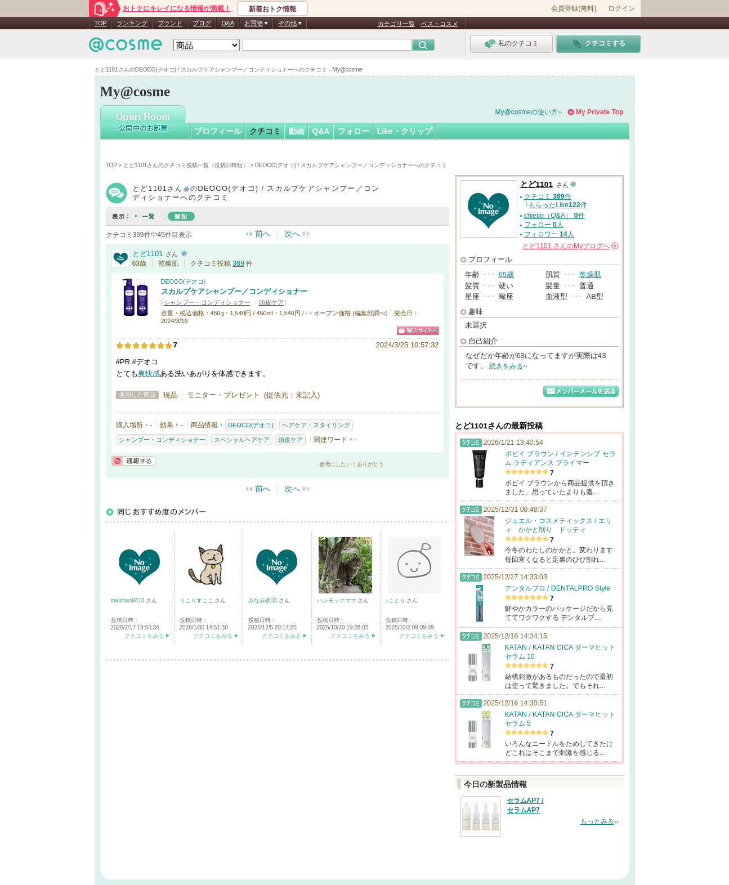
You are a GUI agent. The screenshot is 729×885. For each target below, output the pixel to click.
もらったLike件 (558, 205)
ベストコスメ (439, 23)
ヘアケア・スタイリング (316, 425)
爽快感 (149, 373)
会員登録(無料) (573, 8)
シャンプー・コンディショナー (207, 302)
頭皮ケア (271, 302)
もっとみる (597, 821)
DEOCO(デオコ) (183, 281)
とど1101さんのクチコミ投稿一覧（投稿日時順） (185, 165)
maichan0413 (128, 600)
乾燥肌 (590, 274)
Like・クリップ (404, 131)
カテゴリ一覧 (396, 23)
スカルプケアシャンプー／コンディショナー (234, 291)
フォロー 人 (543, 225)
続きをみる (506, 366)
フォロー (353, 131)
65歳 (506, 274)
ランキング (132, 23)
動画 (297, 131)
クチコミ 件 (547, 196)
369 (238, 263)
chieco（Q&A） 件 (554, 216)
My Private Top (599, 112)
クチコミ (265, 131)
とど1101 (147, 253)
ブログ (202, 23)
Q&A (227, 23)
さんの (570, 246)
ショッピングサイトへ (418, 331)
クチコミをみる (144, 636)
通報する (133, 461)
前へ (263, 233)
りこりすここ (197, 600)
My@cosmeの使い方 (526, 112)
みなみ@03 (263, 600)
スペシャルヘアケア (242, 439)
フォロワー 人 (549, 234)
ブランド (170, 23)
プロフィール (217, 131)
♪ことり (396, 600)
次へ (292, 233)
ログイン (621, 8)
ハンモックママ (337, 600)
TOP (101, 23)
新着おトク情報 (272, 9)
